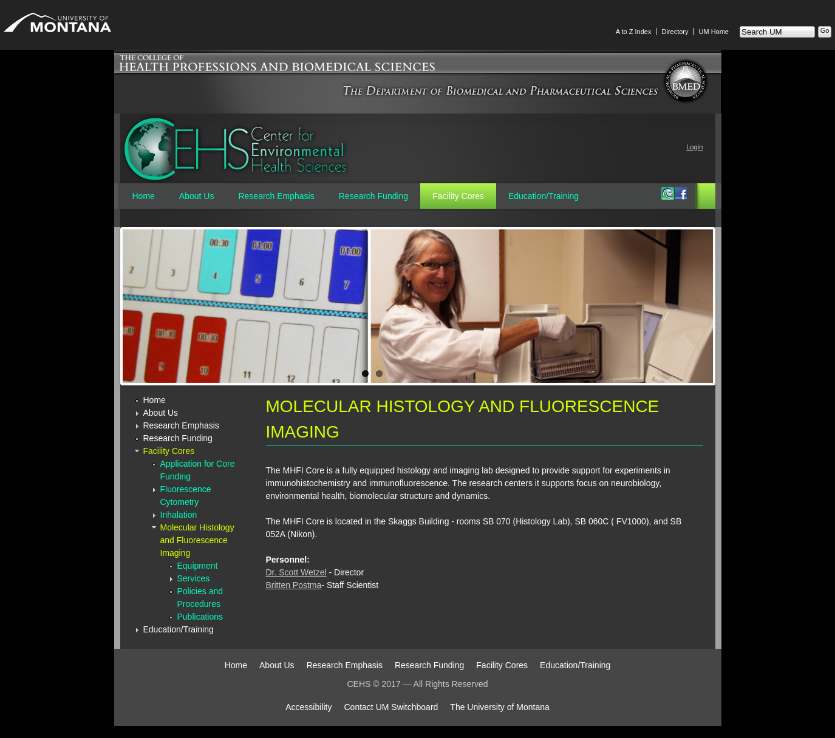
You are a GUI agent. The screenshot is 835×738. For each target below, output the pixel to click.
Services (193, 578)
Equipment (197, 565)
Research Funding (373, 196)
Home (143, 196)
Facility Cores (458, 196)
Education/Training (543, 196)
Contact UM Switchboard (391, 707)
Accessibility (308, 707)
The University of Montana (499, 707)
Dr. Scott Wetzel (296, 572)
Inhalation (178, 515)
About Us (196, 196)
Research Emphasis (276, 196)
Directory (674, 31)
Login (694, 147)
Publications (200, 616)
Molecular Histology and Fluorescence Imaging (197, 540)
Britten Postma (294, 585)
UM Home (713, 31)
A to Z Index (634, 31)
